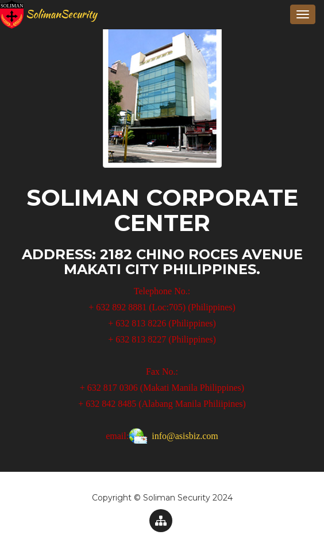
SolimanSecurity (53, 14)
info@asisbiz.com (185, 436)
